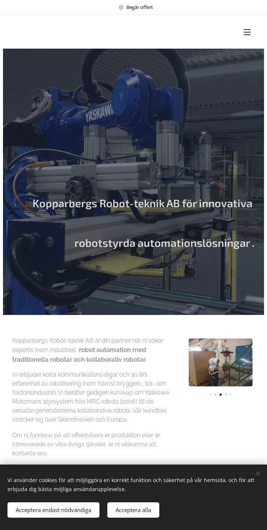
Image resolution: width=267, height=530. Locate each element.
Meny (247, 32)
